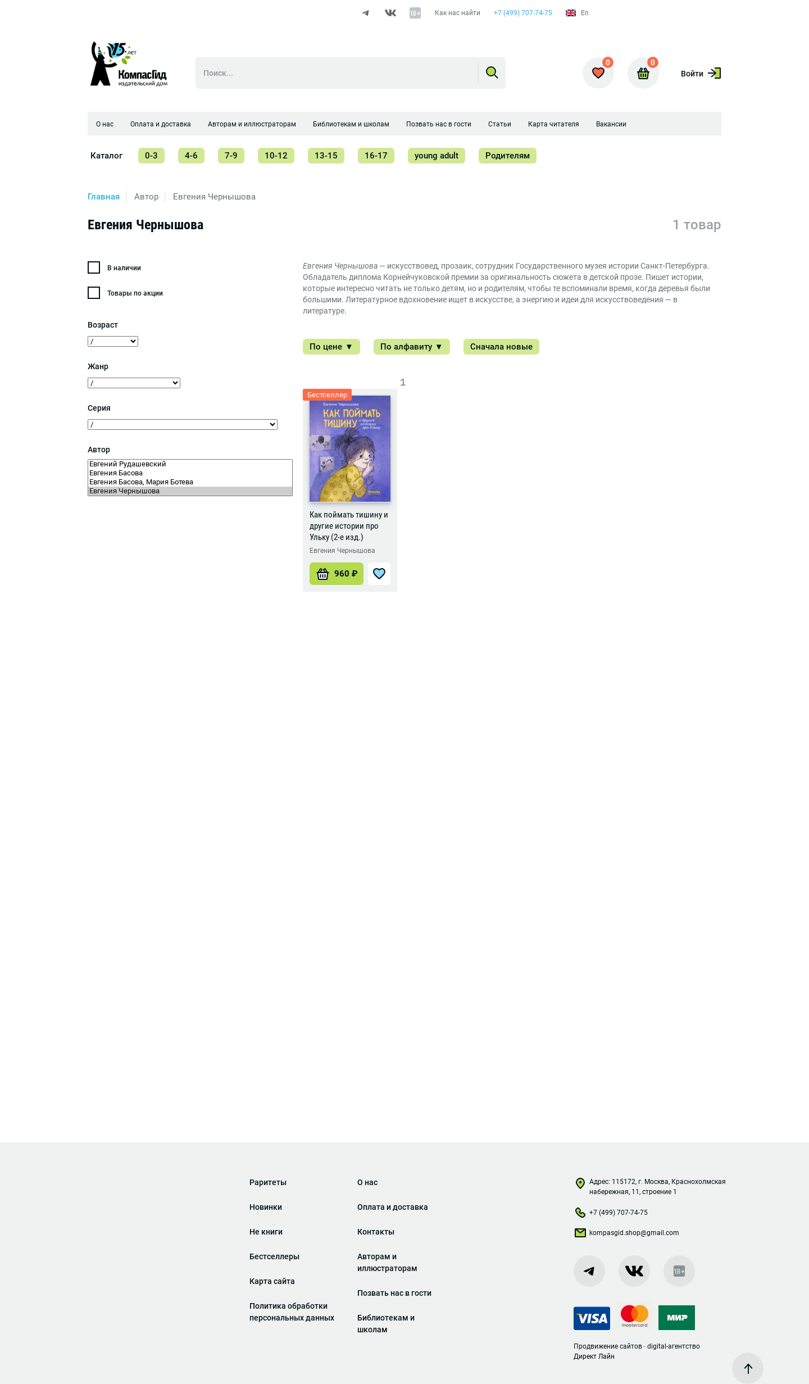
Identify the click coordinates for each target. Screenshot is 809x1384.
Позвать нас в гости (438, 124)
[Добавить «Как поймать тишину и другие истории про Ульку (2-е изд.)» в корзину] (336, 573)
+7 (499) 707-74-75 (523, 13)
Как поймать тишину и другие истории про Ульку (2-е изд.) (349, 526)
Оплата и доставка (160, 124)
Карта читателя (553, 124)
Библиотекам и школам (351, 124)
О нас (104, 124)
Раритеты (268, 1182)
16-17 (376, 156)
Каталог (106, 156)
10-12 (276, 156)
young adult (436, 156)
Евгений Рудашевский (190, 464)
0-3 (151, 156)
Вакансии (611, 124)
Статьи (499, 124)
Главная (104, 197)
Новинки (265, 1207)
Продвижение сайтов (608, 1346)
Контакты (375, 1231)
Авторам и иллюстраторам (252, 124)
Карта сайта (272, 1281)
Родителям (507, 156)
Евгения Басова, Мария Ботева (190, 482)
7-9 (231, 156)
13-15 (326, 156)
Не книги (266, 1231)
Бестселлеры (274, 1256)
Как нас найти (457, 13)
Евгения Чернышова (190, 491)
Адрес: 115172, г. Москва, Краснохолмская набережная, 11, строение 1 (650, 1187)
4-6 (191, 156)
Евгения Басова (190, 473)
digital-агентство (673, 1346)
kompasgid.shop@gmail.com (626, 1235)
